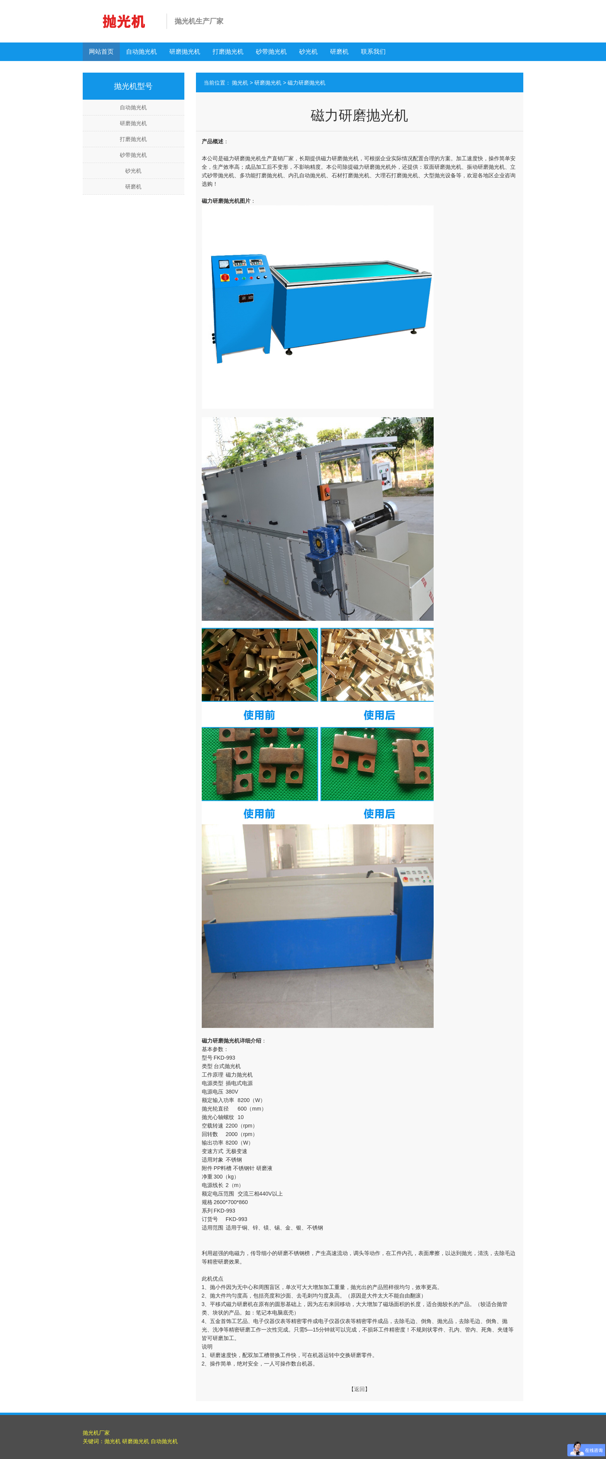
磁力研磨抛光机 (306, 83)
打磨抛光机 (228, 51)
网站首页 (101, 51)
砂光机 (308, 51)
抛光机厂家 (96, 1433)
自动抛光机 (141, 51)
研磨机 (339, 51)
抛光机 (240, 83)
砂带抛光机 (271, 51)
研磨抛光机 (184, 51)
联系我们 (373, 51)
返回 (359, 1389)
